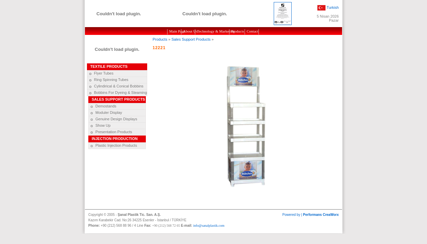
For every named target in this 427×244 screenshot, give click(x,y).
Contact (252, 31)
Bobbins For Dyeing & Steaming (117, 92)
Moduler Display (105, 112)
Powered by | (311, 215)
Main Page (175, 31)
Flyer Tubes (100, 73)
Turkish (333, 7)
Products (237, 31)
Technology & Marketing (213, 31)
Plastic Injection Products (113, 145)
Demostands (102, 106)
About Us (189, 31)
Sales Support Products (191, 39)
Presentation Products (110, 132)
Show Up (100, 125)
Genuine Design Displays (113, 119)
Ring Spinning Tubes (108, 80)
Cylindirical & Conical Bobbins (115, 86)
